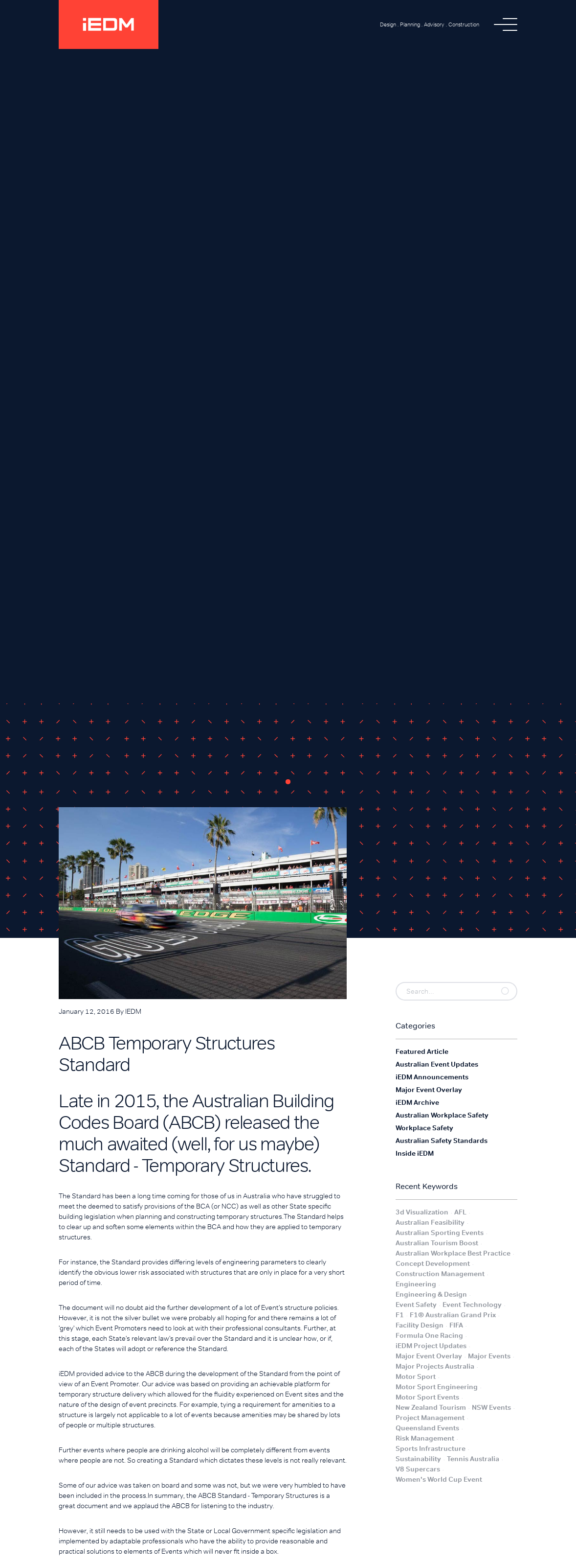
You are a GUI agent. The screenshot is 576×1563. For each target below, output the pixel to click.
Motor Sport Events (427, 1397)
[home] (108, 24)
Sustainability (418, 1458)
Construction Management (440, 1273)
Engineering (416, 1284)
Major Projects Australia (435, 1366)
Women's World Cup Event (439, 1479)
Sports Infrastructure (430, 1448)
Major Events (489, 1356)
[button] (505, 24)
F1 (400, 1314)
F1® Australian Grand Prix (453, 1314)
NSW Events (491, 1407)
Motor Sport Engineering (437, 1386)
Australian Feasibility (430, 1222)
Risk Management (425, 1438)
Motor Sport (416, 1376)
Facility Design (419, 1325)
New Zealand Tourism (431, 1407)
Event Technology (472, 1304)
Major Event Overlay (429, 1356)
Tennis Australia (473, 1458)
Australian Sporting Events (440, 1232)
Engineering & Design (431, 1294)
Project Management (430, 1417)
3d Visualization (422, 1212)
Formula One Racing (429, 1335)
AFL (460, 1212)
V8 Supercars (418, 1469)
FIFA (456, 1325)
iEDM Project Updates (431, 1345)
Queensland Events (427, 1427)
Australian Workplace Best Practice (453, 1253)
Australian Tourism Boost (437, 1242)
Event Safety (416, 1304)
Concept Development (433, 1263)
